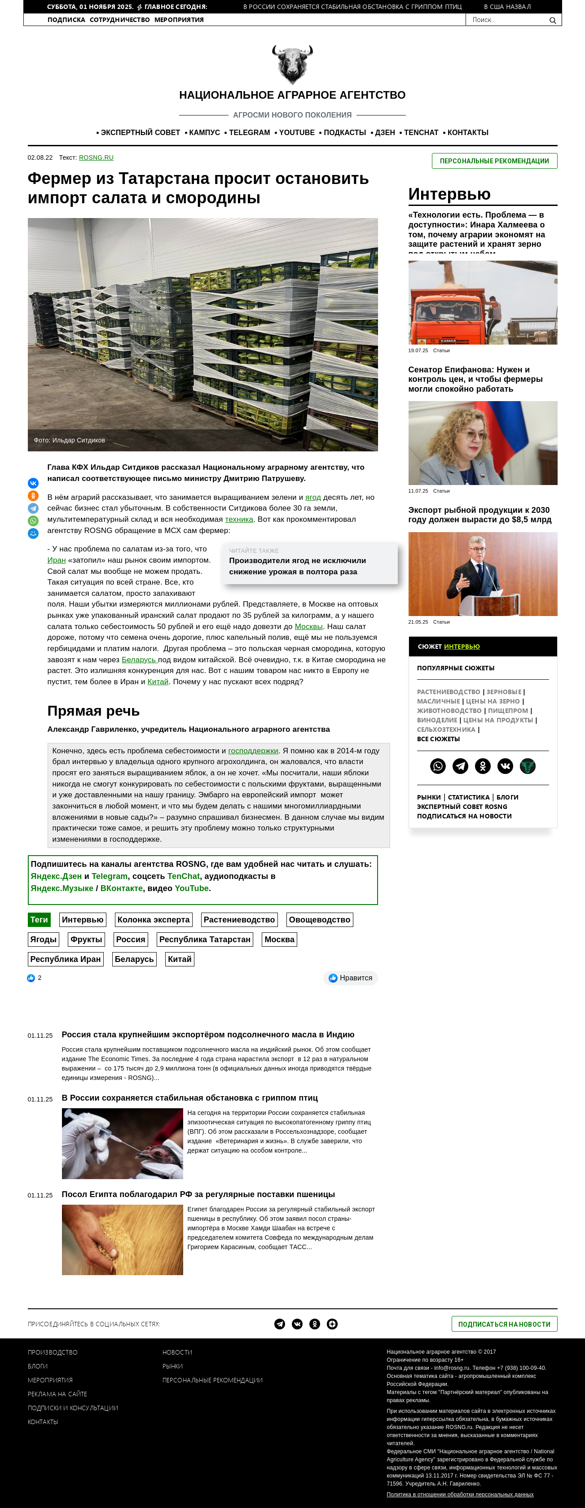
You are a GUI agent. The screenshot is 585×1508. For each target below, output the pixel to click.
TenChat (183, 876)
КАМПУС (204, 132)
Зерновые (505, 691)
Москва (279, 939)
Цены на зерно (494, 701)
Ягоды (44, 939)
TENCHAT (421, 132)
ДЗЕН (385, 132)
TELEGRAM (249, 132)
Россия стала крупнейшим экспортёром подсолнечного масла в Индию (208, 1034)
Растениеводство (239, 919)
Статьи (441, 350)
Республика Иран (66, 959)
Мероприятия (50, 1380)
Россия (130, 939)
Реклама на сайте (58, 1394)
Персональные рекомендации (213, 1380)
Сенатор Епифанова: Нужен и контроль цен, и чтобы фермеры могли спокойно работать (476, 379)
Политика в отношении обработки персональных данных (460, 1494)
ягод (313, 497)
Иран (57, 560)
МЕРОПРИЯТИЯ (179, 19)
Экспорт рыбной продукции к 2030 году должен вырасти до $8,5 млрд (480, 515)
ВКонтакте (122, 888)
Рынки (429, 797)
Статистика (469, 797)
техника (239, 519)
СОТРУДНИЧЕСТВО (120, 19)
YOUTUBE (297, 132)
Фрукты (86, 939)
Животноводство (450, 710)
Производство (53, 1352)
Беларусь (140, 660)
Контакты (43, 1421)
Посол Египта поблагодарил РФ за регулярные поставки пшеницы (198, 1194)
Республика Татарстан (205, 939)
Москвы (309, 626)
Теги (39, 919)
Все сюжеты (439, 738)
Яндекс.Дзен (56, 876)
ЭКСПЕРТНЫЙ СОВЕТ (140, 132)
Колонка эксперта (154, 919)
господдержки (253, 751)
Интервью (83, 919)
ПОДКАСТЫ (345, 132)
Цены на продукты (499, 720)
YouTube (192, 888)
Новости (177, 1352)
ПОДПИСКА (67, 19)
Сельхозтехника (447, 729)
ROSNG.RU (96, 157)
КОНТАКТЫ (468, 132)
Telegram (110, 876)
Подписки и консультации (73, 1407)
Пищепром (509, 710)
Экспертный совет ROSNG (462, 806)
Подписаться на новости (464, 816)
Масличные (439, 701)
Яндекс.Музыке (62, 888)
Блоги (508, 797)
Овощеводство (320, 919)
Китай (158, 682)
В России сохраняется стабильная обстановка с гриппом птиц (190, 1097)
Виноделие (438, 720)
